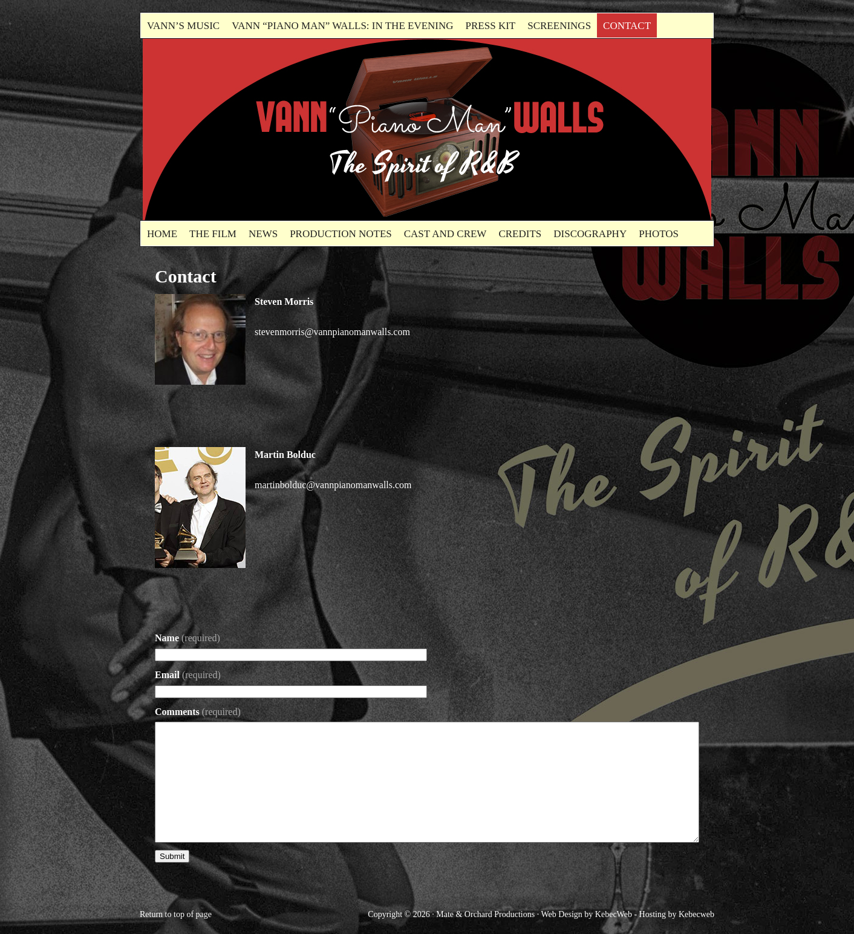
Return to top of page (176, 914)
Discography (590, 234)
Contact (627, 25)
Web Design (561, 914)
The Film (212, 234)
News (263, 234)
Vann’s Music (183, 25)
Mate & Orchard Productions (485, 914)
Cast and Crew (445, 234)
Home (162, 234)
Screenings (559, 25)
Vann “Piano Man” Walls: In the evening (342, 25)
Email (188, 675)
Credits (519, 234)
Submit (172, 856)
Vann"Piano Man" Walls (279, 129)
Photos (659, 234)
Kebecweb (696, 914)
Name (187, 638)
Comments (198, 712)
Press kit (491, 25)
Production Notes (341, 234)
